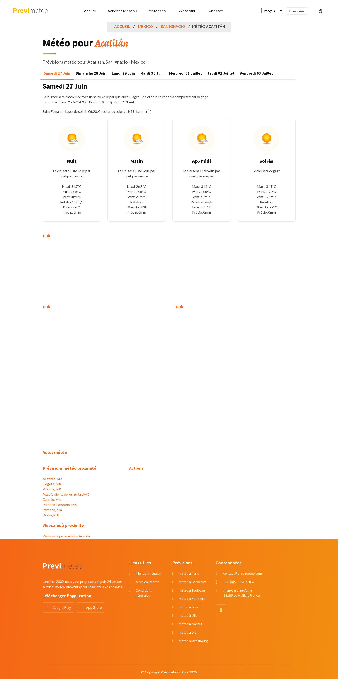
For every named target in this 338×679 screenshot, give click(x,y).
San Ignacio (173, 26)
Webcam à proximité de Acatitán (67, 536)
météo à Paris (189, 573)
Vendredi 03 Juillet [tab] (256, 73)
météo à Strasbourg (193, 641)
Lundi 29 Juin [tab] (123, 73)
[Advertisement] (83, 274)
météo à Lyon (188, 632)
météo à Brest (189, 607)
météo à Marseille (192, 598)
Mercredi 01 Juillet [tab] (185, 73)
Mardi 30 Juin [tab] (152, 73)
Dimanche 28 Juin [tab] (91, 73)
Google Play (62, 607)
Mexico (145, 26)
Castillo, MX (52, 499)
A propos (187, 10)
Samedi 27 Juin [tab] (57, 73)
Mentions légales (148, 573)
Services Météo (121, 10)
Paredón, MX (52, 510)
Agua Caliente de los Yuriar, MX (66, 494)
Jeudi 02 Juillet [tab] (220, 73)
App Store (94, 607)
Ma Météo (157, 10)
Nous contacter (147, 582)
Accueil (90, 10)
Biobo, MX (51, 515)
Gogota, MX (52, 484)
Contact (215, 10)
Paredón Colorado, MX (60, 504)
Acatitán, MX (52, 479)
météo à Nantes (190, 624)
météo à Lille (188, 615)
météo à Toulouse (192, 590)
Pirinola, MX (52, 489)
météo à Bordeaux (192, 582)
